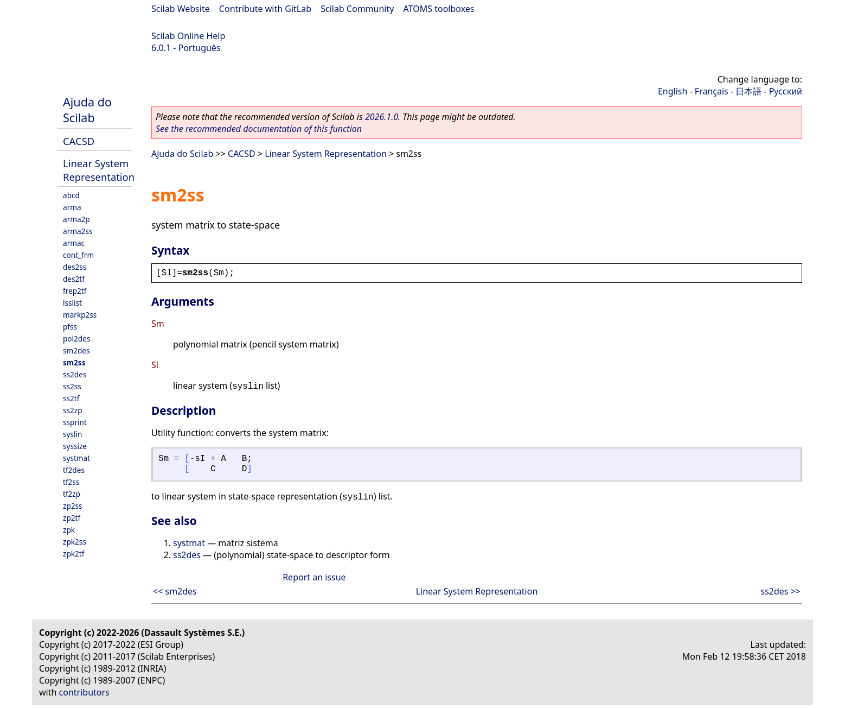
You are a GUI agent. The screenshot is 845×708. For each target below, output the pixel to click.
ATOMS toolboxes (439, 9)
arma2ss (77, 231)
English (672, 91)
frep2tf (74, 291)
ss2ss (72, 386)
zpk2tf (73, 553)
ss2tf (71, 398)
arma (72, 207)
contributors (84, 692)
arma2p (76, 219)
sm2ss (74, 362)
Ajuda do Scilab (87, 109)
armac (74, 243)
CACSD (78, 141)
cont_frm (78, 255)
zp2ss (72, 506)
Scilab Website (180, 9)
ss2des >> (781, 591)
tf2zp (71, 494)
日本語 (748, 91)
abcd (71, 195)
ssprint (75, 422)
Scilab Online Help (188, 36)
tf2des (74, 470)
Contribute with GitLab (265, 9)
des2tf (74, 279)
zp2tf (71, 518)
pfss (70, 326)
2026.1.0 (381, 117)
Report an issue (314, 577)
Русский (785, 91)
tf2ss (71, 482)
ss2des (74, 374)
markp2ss (80, 314)
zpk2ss (74, 541)
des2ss (74, 267)
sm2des (76, 350)
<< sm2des (175, 591)
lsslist (72, 303)
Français (711, 91)
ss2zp (72, 410)
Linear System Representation (99, 170)
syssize (75, 446)
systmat (76, 458)
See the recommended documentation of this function (259, 129)
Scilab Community (357, 9)
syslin (72, 434)
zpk (69, 529)
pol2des (76, 338)
